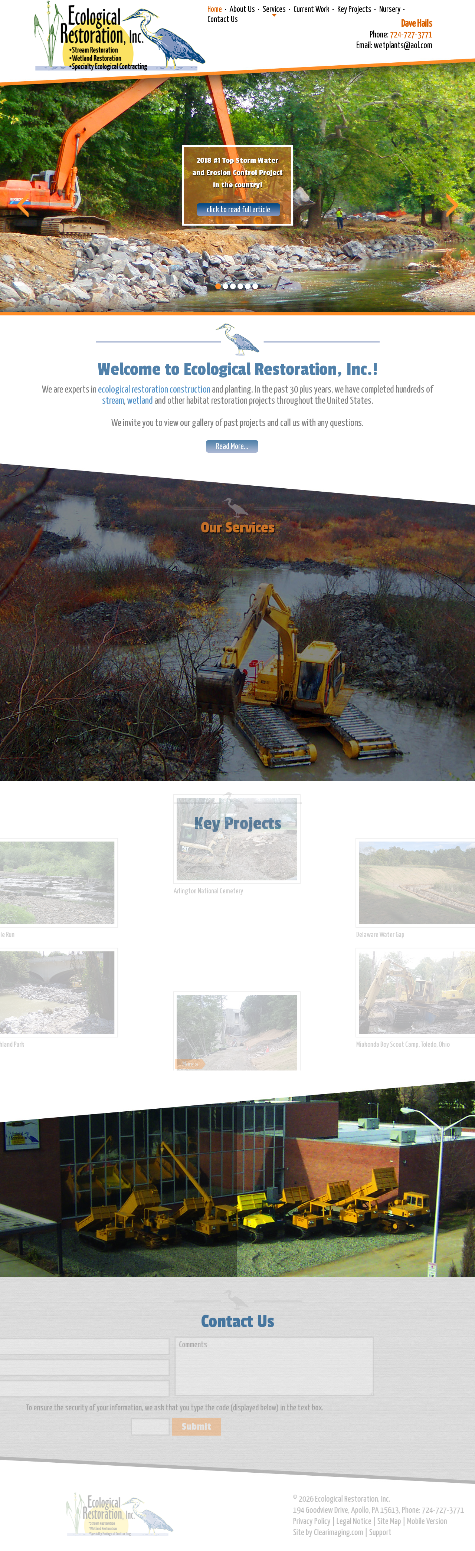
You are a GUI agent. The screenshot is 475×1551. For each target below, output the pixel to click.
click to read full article (238, 210)
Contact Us (222, 20)
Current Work (312, 10)
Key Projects (354, 10)
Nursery (389, 10)
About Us (242, 10)
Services (274, 10)
